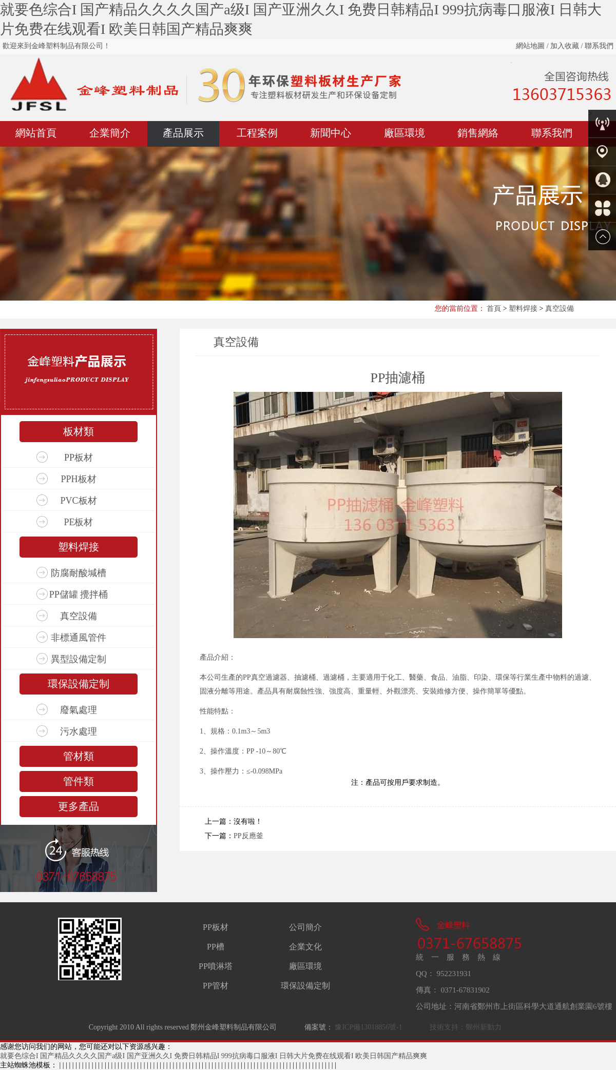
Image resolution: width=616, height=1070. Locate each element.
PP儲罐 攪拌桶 (78, 594)
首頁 (494, 308)
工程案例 (257, 132)
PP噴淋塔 (216, 966)
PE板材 (78, 522)
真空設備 (559, 308)
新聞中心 (330, 132)
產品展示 (183, 132)
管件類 (78, 781)
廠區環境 (404, 132)
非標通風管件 (78, 637)
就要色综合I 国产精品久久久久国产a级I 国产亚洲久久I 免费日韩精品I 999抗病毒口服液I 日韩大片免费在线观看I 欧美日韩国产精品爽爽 (213, 1056)
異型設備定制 (78, 659)
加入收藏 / (566, 46)
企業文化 (305, 946)
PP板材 (78, 457)
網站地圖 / (532, 46)
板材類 (78, 431)
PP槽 (215, 946)
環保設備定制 (78, 683)
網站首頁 (35, 132)
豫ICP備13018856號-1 (367, 1027)
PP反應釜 (248, 836)
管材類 (78, 756)
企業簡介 (109, 132)
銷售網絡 (477, 132)
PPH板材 (78, 479)
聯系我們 (598, 46)
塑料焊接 (523, 308)
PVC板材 (78, 501)
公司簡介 (305, 927)
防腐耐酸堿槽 (78, 573)
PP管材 (215, 985)
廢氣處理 (78, 710)
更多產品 (78, 806)
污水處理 (78, 731)
